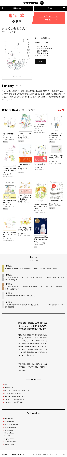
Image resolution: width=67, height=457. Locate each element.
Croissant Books (10, 427)
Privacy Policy (17, 454)
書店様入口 (50, 16)
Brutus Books (9, 421)
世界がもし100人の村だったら (14, 396)
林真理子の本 (9, 388)
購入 (40, 62)
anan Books (8, 418)
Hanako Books (9, 433)
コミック (46, 55)
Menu (56, 8)
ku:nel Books (8, 436)
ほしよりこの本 (16, 390)
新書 (5, 385)
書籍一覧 (51, 20)
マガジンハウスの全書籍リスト (15, 399)
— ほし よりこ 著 (41, 42)
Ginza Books (8, 430)
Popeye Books (9, 439)
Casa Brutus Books (11, 424)
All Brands (11, 8)
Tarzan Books (9, 445)
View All (61, 110)
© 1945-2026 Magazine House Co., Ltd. (49, 454)
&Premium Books (10, 442)
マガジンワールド (33, 3)
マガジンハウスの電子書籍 (13, 402)
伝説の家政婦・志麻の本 (12, 393)
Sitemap (5, 454)
